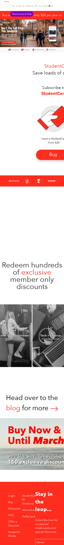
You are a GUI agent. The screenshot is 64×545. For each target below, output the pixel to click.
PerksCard (28, 516)
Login (51, 6)
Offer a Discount (13, 523)
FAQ (11, 515)
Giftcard (45, 6)
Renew (36, 6)
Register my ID (29, 6)
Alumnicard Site (22, 14)
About (13, 6)
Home (9, 6)
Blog (40, 6)
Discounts (19, 6)
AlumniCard (29, 510)
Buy (24, 6)
